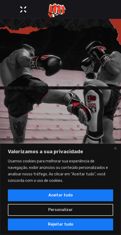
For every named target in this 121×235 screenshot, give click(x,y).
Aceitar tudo (60, 195)
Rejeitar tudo (60, 224)
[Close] (115, 148)
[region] (60, 189)
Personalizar (60, 209)
